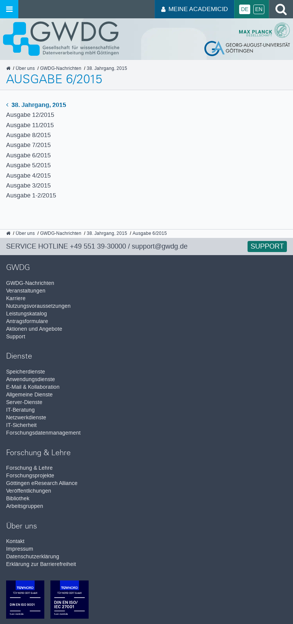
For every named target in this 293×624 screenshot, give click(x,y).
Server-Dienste (24, 402)
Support (267, 246)
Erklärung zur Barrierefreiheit (41, 564)
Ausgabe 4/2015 (28, 175)
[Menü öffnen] (9, 9)
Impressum (19, 549)
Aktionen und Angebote (34, 329)
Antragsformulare (27, 321)
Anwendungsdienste (30, 379)
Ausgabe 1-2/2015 (31, 195)
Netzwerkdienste (26, 417)
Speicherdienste (25, 372)
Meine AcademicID (194, 9)
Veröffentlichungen (28, 491)
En (258, 9)
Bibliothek (17, 498)
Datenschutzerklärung (32, 556)
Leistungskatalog (26, 314)
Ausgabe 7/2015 (28, 145)
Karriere (16, 298)
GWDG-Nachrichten (30, 283)
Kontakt (15, 541)
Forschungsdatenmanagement (43, 433)
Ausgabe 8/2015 (28, 135)
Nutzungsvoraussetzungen (38, 306)
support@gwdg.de (160, 246)
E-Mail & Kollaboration (33, 387)
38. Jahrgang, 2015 (36, 105)
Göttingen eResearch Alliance (42, 483)
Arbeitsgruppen (24, 506)
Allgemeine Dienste (29, 395)
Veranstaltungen (25, 291)
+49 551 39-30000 (98, 246)
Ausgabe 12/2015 (30, 115)
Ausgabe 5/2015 (28, 165)
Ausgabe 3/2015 (28, 185)
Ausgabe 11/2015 (30, 125)
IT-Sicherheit (21, 425)
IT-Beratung (20, 410)
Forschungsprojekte (30, 476)
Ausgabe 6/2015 (28, 155)
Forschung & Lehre (29, 468)
